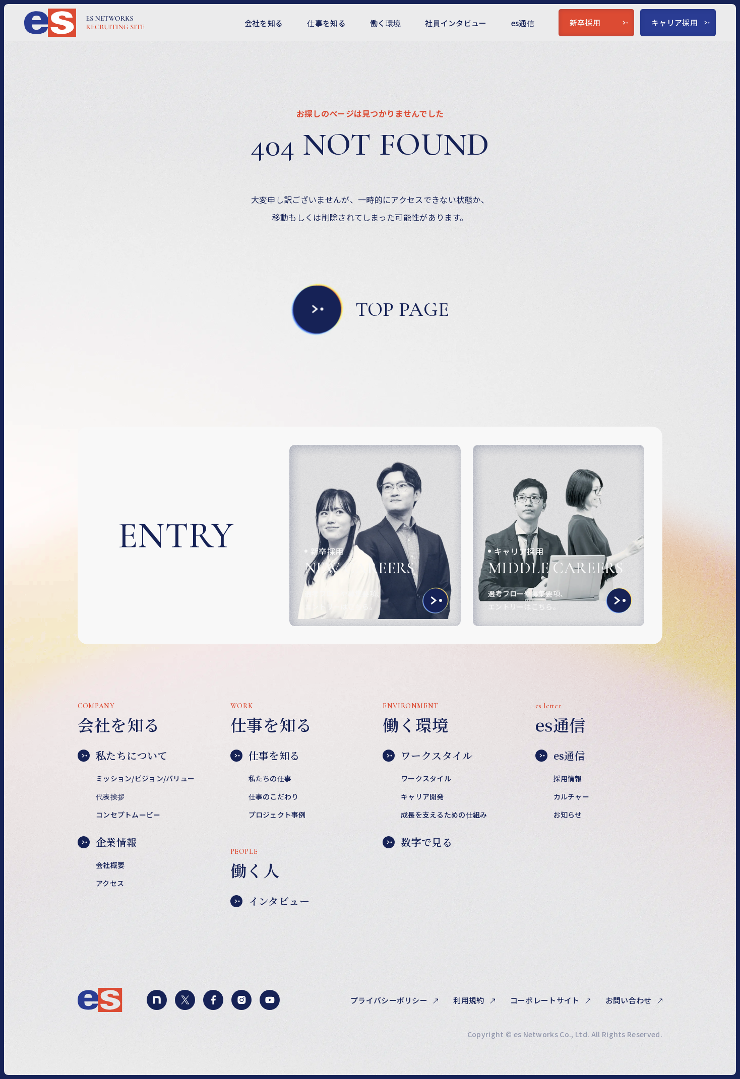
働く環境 (385, 23)
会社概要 (110, 865)
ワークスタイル (428, 756)
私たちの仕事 (270, 778)
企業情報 (107, 842)
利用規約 (469, 1000)
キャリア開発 (422, 796)
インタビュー (270, 901)
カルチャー (571, 796)
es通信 (522, 23)
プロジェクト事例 (277, 815)
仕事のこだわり (274, 796)
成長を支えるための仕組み (444, 815)
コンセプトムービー (128, 815)
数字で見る (417, 842)
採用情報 (567, 778)
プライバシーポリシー (389, 1000)
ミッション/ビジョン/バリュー (145, 778)
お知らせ (567, 815)
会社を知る (263, 23)
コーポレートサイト (545, 1000)
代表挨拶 (110, 796)
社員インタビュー (456, 23)
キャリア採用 (680, 22)
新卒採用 (599, 22)
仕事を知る (326, 23)
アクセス (110, 883)
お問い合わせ (629, 1000)
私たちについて (123, 756)
